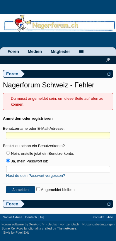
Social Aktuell (12, 217)
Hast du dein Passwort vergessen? (35, 175)
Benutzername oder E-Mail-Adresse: (33, 128)
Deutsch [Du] (34, 217)
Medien (35, 51)
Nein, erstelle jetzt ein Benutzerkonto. (40, 153)
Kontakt (98, 217)
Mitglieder (60, 51)
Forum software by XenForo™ (23, 224)
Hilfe (110, 217)
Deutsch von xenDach (63, 224)
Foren (13, 51)
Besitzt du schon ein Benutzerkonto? (34, 146)
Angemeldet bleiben (55, 189)
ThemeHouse (66, 228)
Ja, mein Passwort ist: (27, 161)
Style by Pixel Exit (16, 232)
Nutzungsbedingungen (98, 224)
